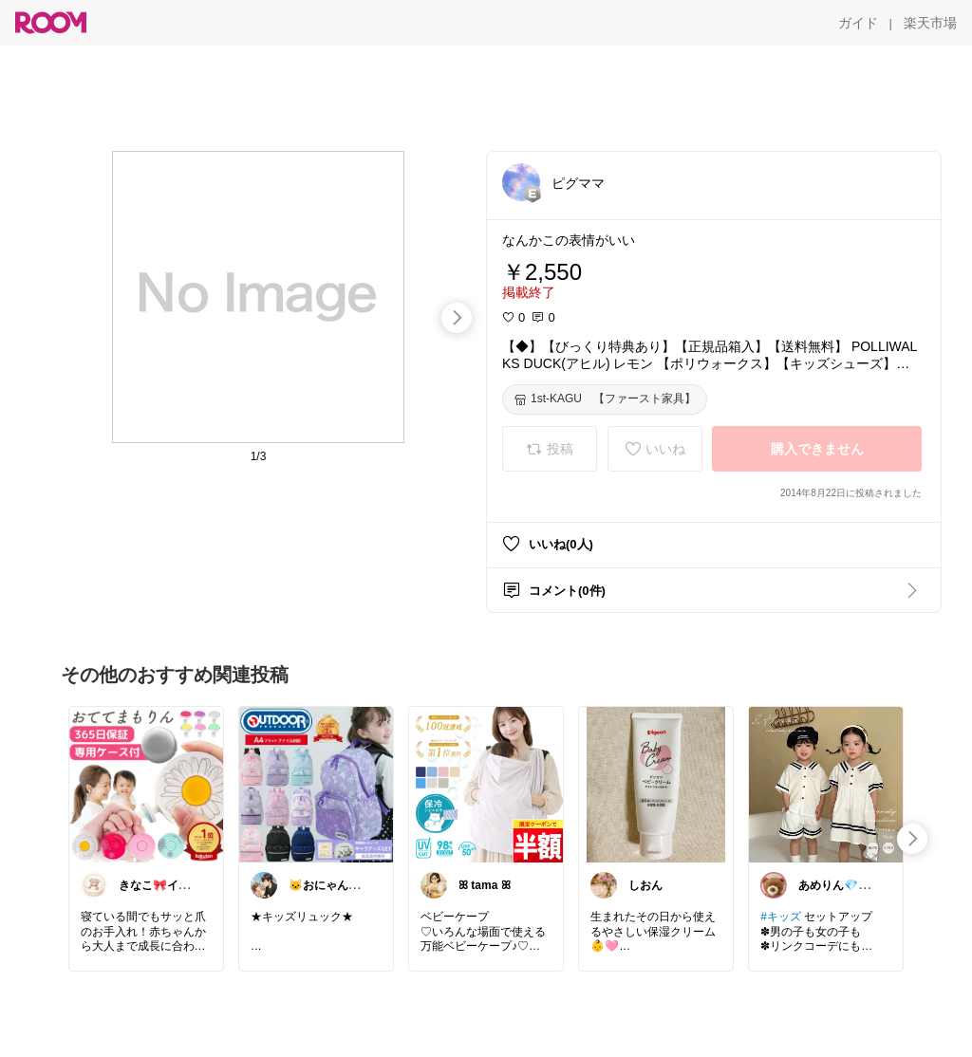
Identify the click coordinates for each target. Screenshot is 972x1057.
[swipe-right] (456, 318)
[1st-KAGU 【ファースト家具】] (604, 399)
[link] (146, 784)
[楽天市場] (930, 22)
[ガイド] (858, 22)
